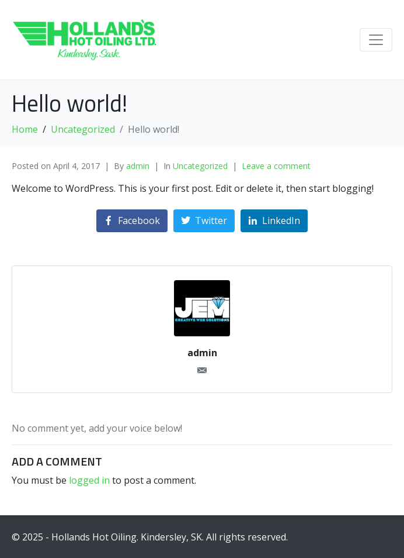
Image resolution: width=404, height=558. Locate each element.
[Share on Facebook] (132, 220)
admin (137, 165)
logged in (89, 480)
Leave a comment (276, 165)
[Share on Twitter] (204, 220)
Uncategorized (200, 165)
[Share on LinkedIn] (274, 220)
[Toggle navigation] (376, 39)
